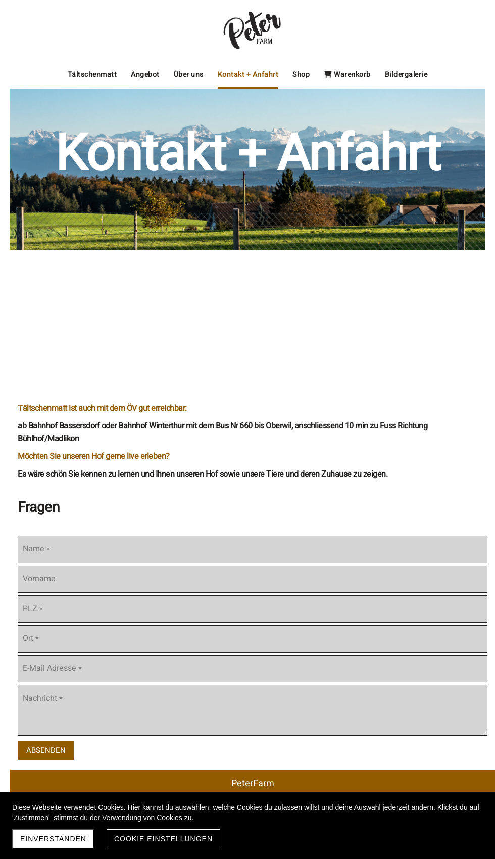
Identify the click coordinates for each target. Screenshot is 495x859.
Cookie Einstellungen (163, 839)
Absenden (46, 750)
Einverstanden (53, 839)
